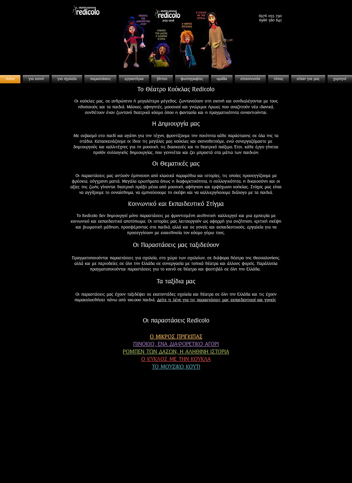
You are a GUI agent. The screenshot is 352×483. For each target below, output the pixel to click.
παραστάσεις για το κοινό (152, 269)
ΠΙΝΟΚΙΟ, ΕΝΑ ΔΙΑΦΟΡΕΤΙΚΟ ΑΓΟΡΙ (176, 344)
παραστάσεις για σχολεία (133, 258)
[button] (278, 79)
